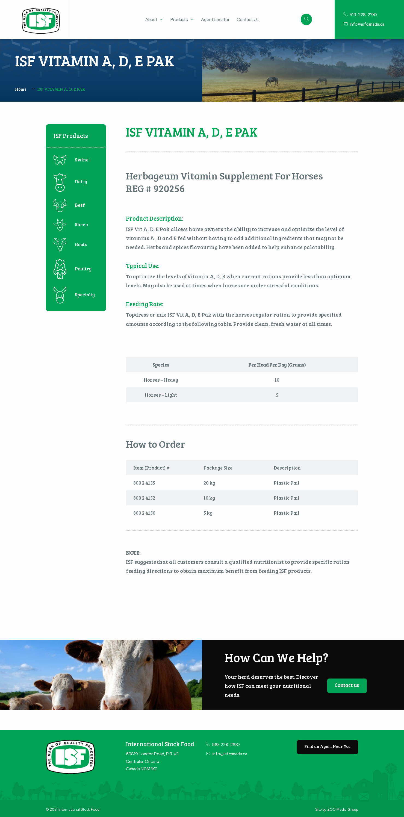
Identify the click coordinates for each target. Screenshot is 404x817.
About (151, 19)
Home (20, 89)
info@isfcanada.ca (363, 24)
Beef (69, 205)
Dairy (70, 181)
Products (179, 19)
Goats (70, 244)
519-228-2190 (360, 14)
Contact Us (248, 19)
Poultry (73, 269)
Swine (71, 160)
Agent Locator (215, 19)
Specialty (74, 294)
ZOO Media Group (342, 809)
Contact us (347, 685)
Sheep (71, 224)
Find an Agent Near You (327, 746)
